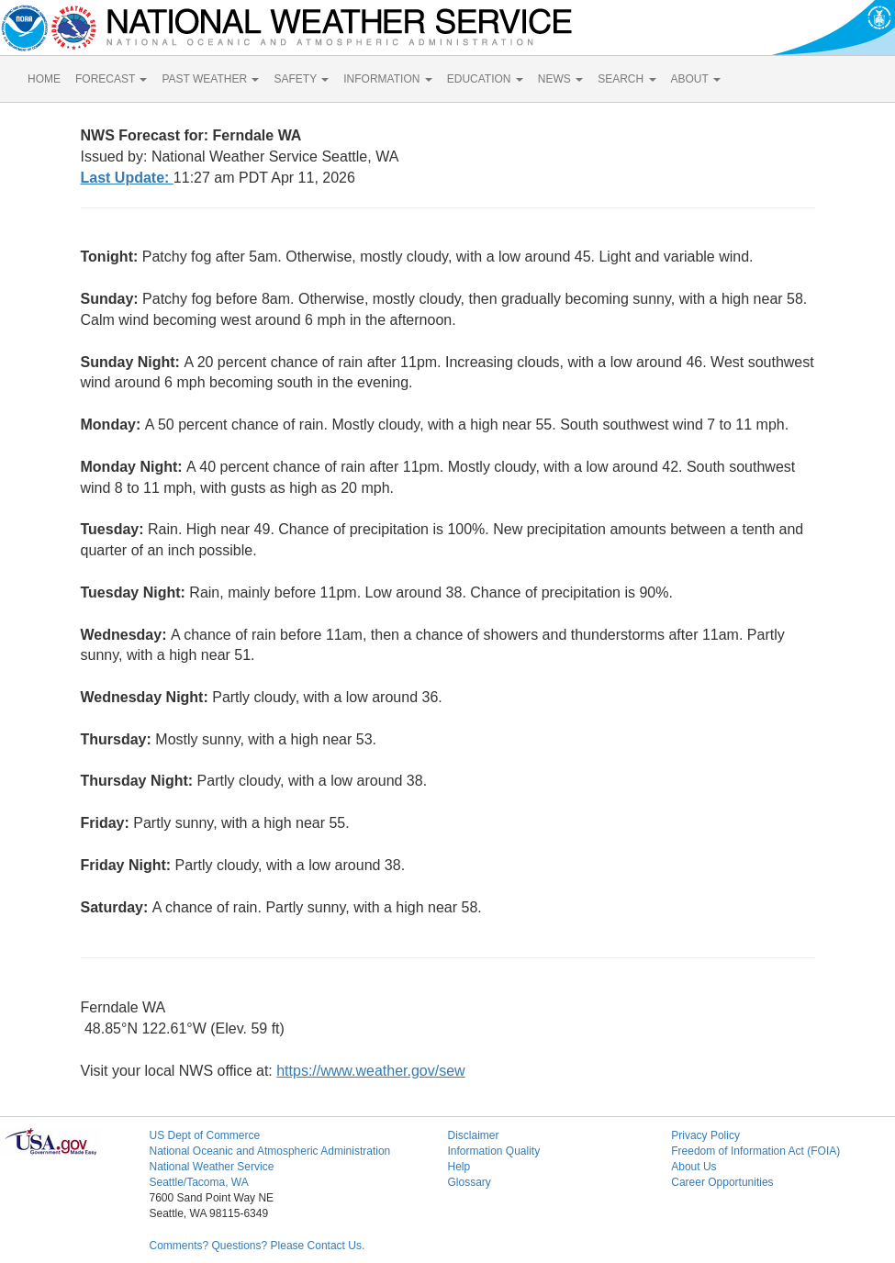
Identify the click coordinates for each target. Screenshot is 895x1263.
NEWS (560, 79)
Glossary (468, 1182)
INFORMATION (387, 79)
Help (458, 1166)
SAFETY (301, 79)
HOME (44, 79)
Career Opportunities (722, 1182)
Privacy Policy (705, 1135)
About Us (693, 1166)
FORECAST (111, 79)
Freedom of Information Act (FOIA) (755, 1151)
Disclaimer (472, 1135)
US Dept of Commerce (204, 1135)
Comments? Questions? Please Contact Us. (256, 1245)
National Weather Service (211, 1166)
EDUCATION (485, 79)
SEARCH (626, 79)
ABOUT (696, 79)
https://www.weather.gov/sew (370, 1071)
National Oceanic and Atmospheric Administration (269, 1151)
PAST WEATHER (210, 79)
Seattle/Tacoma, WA (198, 1182)
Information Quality (493, 1151)
